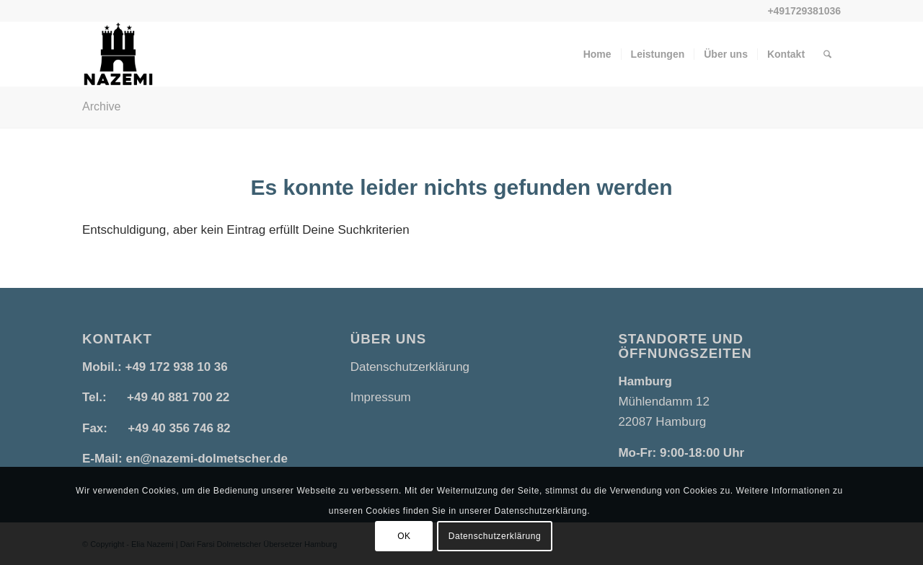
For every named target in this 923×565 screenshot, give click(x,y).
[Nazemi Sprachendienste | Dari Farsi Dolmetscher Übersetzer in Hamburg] (118, 54)
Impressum (380, 397)
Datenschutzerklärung (409, 367)
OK (404, 536)
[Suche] (827, 54)
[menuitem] (597, 54)
